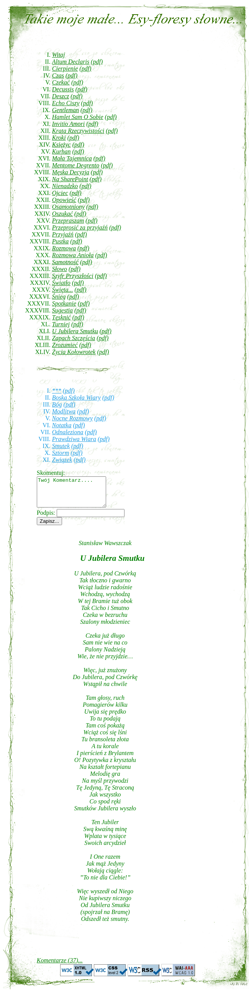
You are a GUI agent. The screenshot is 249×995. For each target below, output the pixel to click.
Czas (58, 75)
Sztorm (60, 453)
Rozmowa (64, 248)
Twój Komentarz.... (75, 494)
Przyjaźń (63, 234)
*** (56, 390)
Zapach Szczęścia (73, 338)
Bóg (57, 404)
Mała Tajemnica (72, 158)
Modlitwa (63, 411)
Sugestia (62, 310)
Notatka (62, 425)
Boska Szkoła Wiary (76, 397)
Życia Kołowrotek (74, 352)
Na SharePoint (70, 179)
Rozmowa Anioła (73, 255)
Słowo (59, 269)
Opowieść (64, 200)
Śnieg (59, 296)
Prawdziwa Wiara (74, 439)
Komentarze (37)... (60, 966)
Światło (61, 282)
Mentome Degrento (75, 165)
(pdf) (97, 61)
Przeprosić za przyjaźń (80, 227)
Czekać (61, 82)
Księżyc (61, 144)
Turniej (61, 324)
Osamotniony (68, 206)
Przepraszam (68, 220)
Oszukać (62, 213)
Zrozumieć (65, 345)
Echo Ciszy (66, 103)
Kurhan (61, 151)
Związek (62, 459)
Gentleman (65, 110)
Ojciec (60, 193)
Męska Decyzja (70, 172)
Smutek (61, 446)
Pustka (60, 241)
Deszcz (60, 96)
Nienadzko (65, 186)
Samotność (65, 262)
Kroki (59, 137)
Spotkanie (64, 303)
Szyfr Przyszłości (72, 276)
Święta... (62, 289)
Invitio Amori (68, 124)
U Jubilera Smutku (75, 331)
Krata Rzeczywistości (78, 130)
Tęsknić (61, 317)
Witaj (58, 54)
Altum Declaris (70, 61)
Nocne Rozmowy (72, 418)
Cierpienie (65, 68)
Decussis (63, 89)
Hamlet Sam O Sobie (77, 117)
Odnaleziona (68, 432)
